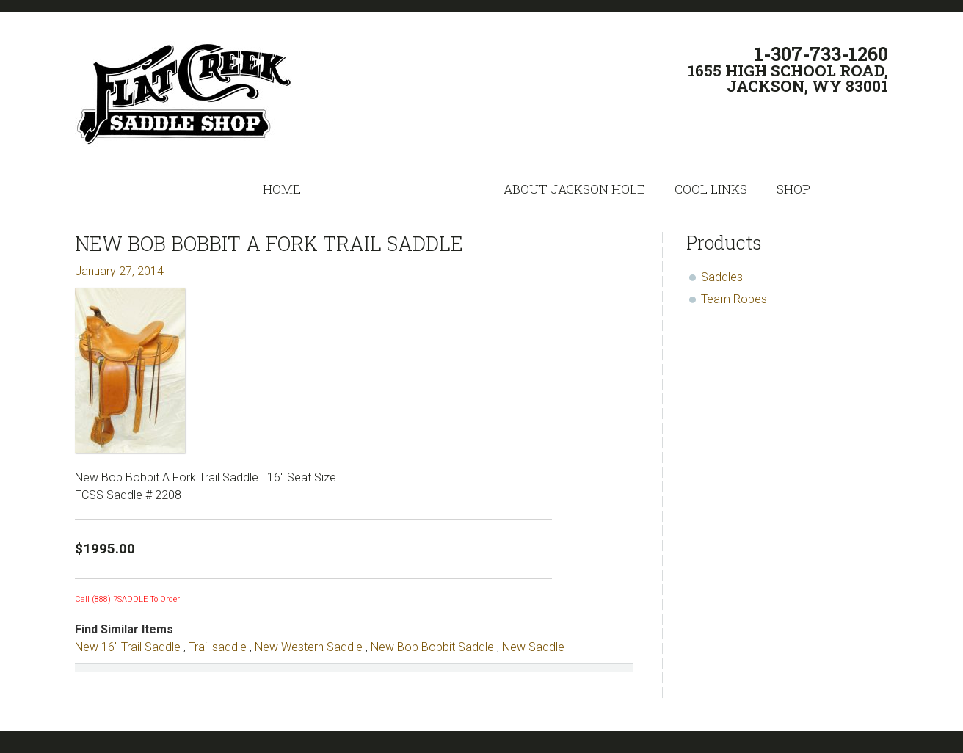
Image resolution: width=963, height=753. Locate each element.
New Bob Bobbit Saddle (432, 647)
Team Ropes (734, 299)
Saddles (722, 277)
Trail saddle (218, 647)
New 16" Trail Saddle (128, 647)
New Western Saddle (309, 647)
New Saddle (533, 647)
